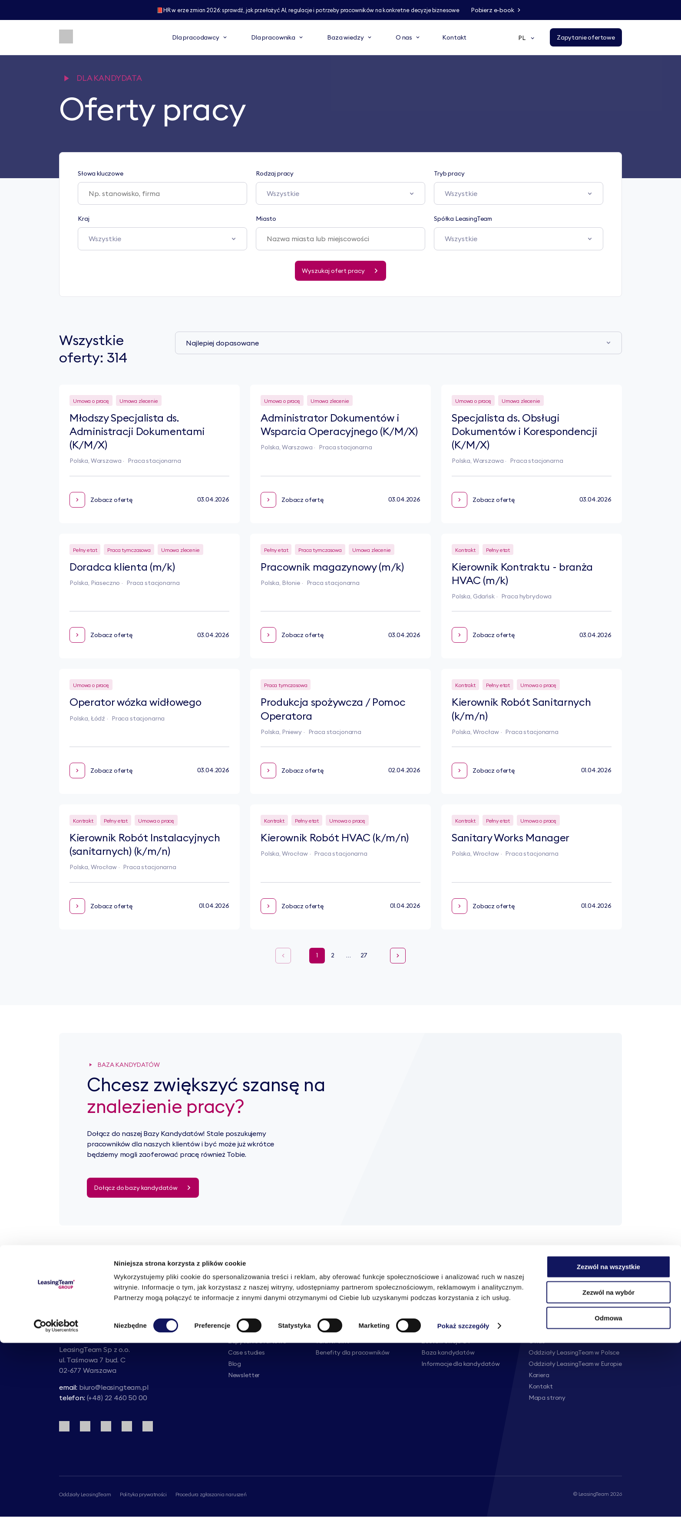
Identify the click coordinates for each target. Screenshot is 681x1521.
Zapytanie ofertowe (257, 1341)
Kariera (539, 1375)
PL (527, 39)
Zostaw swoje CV (446, 1341)
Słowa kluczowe (100, 173)
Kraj (83, 219)
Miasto (266, 219)
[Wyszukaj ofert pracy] (340, 271)
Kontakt (541, 1386)
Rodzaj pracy (275, 173)
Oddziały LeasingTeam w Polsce (574, 1352)
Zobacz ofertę (100, 500)
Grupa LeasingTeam (557, 1330)
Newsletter (244, 1375)
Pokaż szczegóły (463, 1504)
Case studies (246, 1352)
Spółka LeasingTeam (463, 219)
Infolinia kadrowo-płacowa (354, 1330)
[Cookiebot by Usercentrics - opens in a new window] (56, 1504)
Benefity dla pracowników (352, 1352)
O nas (537, 1341)
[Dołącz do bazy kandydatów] (143, 1188)
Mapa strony (547, 1397)
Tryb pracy (449, 173)
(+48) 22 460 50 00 (117, 1402)
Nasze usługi (246, 1330)
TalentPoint (332, 1341)
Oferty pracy (440, 1330)
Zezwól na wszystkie (608, 1444)
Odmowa (608, 1496)
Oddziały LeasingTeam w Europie (575, 1364)
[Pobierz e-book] (512, 10)
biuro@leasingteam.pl (114, 1392)
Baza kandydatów (448, 1352)
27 (364, 955)
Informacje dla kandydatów (460, 1364)
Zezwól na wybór (608, 1470)
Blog (234, 1364)
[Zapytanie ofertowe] (586, 38)
